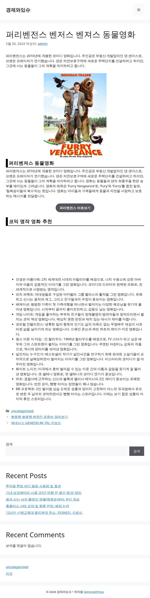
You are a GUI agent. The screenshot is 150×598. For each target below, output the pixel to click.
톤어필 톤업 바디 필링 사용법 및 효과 (33, 486)
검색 (9, 444)
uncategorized (22, 411)
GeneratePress (94, 592)
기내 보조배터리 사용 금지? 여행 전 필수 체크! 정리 (43, 492)
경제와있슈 (18, 9)
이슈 (9, 573)
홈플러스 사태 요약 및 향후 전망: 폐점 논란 (37, 506)
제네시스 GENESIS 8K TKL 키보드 (36, 423)
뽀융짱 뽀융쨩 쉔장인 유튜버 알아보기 (39, 416)
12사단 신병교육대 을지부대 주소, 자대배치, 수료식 (44, 512)
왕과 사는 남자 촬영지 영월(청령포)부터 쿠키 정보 (42, 499)
